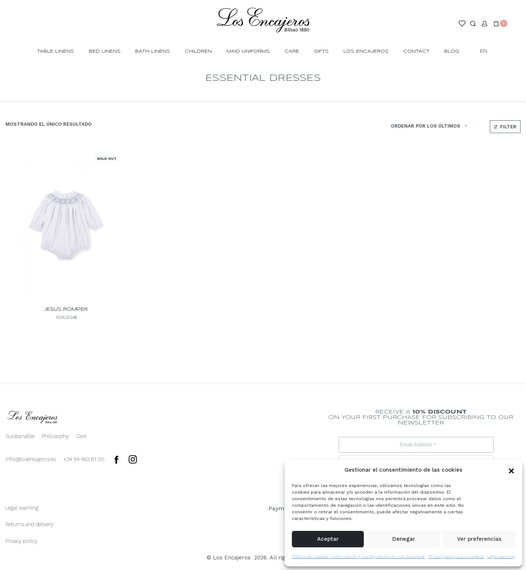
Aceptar (328, 539)
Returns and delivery (29, 524)
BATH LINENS (152, 51)
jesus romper (66, 309)
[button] (511, 470)
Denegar (403, 539)
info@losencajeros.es (30, 459)
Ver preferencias (479, 539)
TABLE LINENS (55, 51)
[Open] (462, 23)
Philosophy (55, 436)
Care (292, 51)
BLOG (451, 51)
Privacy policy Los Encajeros (456, 556)
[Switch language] (486, 51)
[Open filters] (505, 126)
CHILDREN (198, 51)
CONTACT (416, 51)
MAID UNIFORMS (248, 51)
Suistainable (19, 436)
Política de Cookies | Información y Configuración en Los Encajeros (358, 556)
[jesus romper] (65, 225)
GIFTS (321, 51)
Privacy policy (21, 541)
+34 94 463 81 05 (83, 459)
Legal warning (501, 556)
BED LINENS (105, 51)
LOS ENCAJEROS (366, 51)
